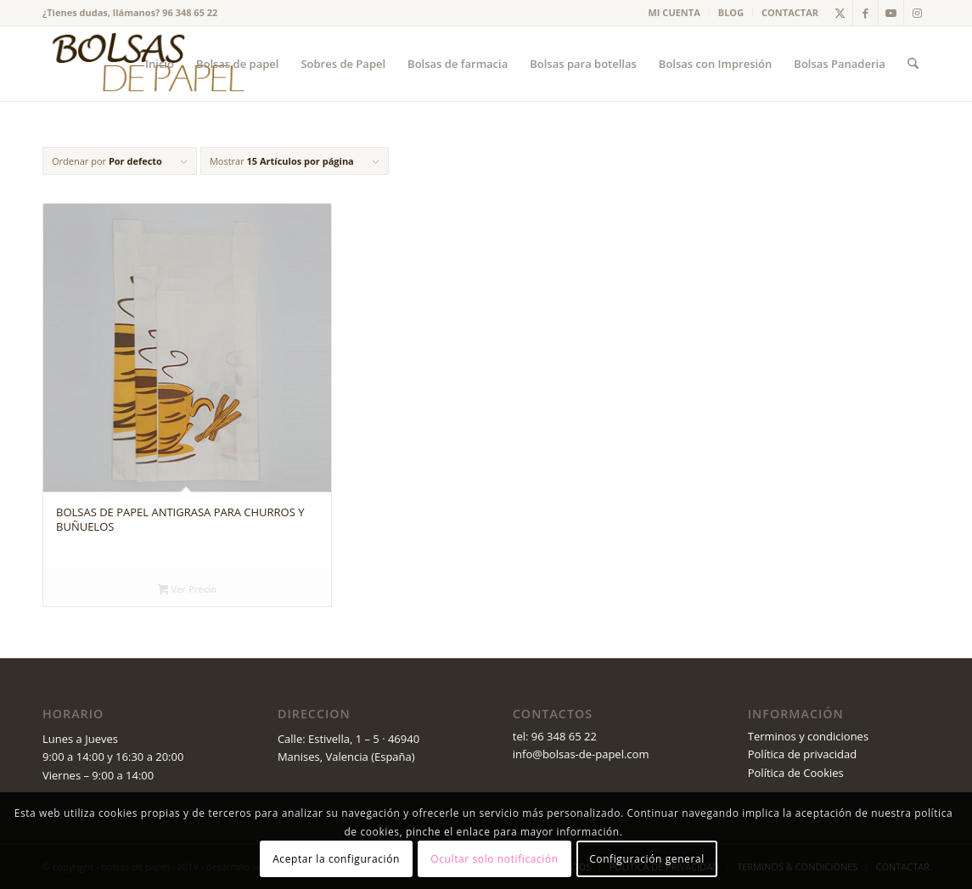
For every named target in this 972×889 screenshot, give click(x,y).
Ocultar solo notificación (494, 859)
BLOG (731, 12)
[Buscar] (913, 63)
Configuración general (647, 859)
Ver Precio (187, 590)
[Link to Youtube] (891, 12)
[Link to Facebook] (865, 12)
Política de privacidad (802, 754)
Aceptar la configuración (336, 859)
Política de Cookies (796, 772)
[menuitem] (675, 12)
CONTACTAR (789, 12)
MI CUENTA (674, 12)
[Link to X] (840, 12)
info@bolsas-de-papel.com (581, 754)
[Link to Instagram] (917, 12)
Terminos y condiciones (808, 736)
